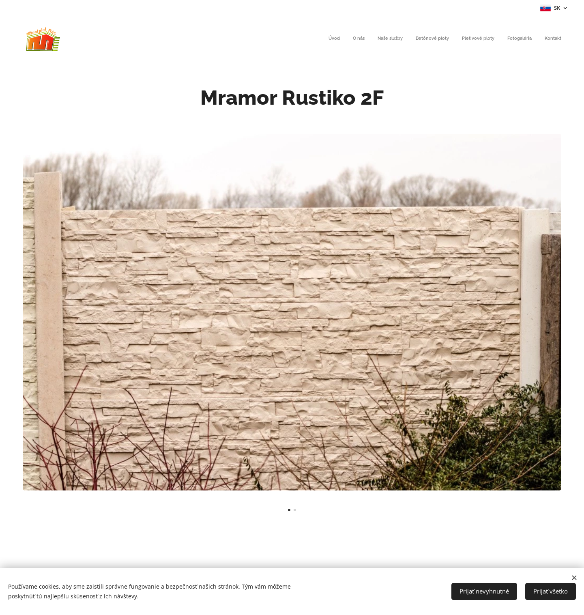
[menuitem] (485, 39)
